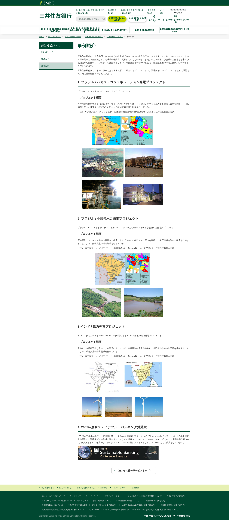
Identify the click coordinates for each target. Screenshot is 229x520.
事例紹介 (45, 66)
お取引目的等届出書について (127, 501)
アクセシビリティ (93, 496)
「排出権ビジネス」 (115, 37)
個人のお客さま (48, 488)
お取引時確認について (102, 501)
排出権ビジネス (50, 45)
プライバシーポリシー (114, 496)
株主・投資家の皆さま (86, 488)
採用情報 (103, 488)
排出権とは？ (47, 52)
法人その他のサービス (94, 37)
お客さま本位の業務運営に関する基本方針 (139, 505)
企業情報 (135, 488)
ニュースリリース (119, 488)
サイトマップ (75, 496)
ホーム (41, 37)
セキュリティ (82, 501)
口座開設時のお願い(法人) (52, 505)
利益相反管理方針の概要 (77, 505)
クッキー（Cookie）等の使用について (57, 501)
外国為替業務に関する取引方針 (173, 505)
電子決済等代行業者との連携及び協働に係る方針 (61, 510)
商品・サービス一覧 (73, 37)
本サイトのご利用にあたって (53, 496)
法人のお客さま (54, 37)
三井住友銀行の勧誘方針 (176, 496)
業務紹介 (45, 59)
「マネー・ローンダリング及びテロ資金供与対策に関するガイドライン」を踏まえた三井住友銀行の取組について (132, 510)
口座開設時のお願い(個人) (154, 501)
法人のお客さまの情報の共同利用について (145, 496)
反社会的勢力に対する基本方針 (104, 505)
